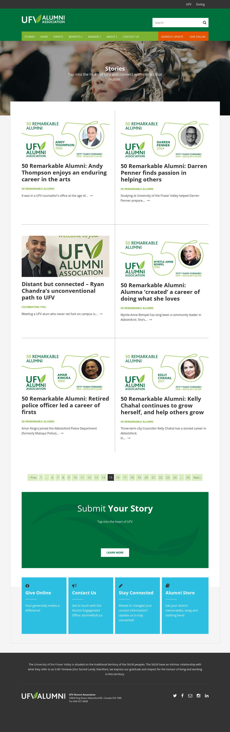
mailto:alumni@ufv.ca (190, 697)
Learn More (115, 552)
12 (89, 477)
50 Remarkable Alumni (38, 188)
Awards (93, 36)
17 (125, 477)
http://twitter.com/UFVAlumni (175, 697)
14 (103, 477)
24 (175, 477)
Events (58, 36)
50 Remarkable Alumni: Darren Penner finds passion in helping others (164, 172)
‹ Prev (32, 477)
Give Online (198, 36)
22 (160, 477)
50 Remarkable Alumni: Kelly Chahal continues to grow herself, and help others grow (162, 405)
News (44, 36)
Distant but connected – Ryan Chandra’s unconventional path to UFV (63, 290)
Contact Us (131, 36)
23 (167, 477)
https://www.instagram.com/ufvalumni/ (198, 697)
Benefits (75, 36)
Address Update (172, 36)
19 (139, 477)
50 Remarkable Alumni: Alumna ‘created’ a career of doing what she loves (160, 291)
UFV (189, 4)
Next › (197, 477)
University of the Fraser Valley (52, 664)
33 (188, 477)
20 (146, 477)
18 (132, 477)
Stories (29, 36)
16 (118, 477)
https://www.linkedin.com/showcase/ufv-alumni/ (207, 697)
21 (153, 477)
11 (82, 477)
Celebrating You (34, 307)
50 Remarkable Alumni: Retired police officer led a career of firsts (65, 405)
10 (75, 477)
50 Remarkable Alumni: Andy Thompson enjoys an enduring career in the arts (64, 172)
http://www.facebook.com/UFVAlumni (182, 697)
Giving (200, 4)
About (110, 36)
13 (96, 477)
